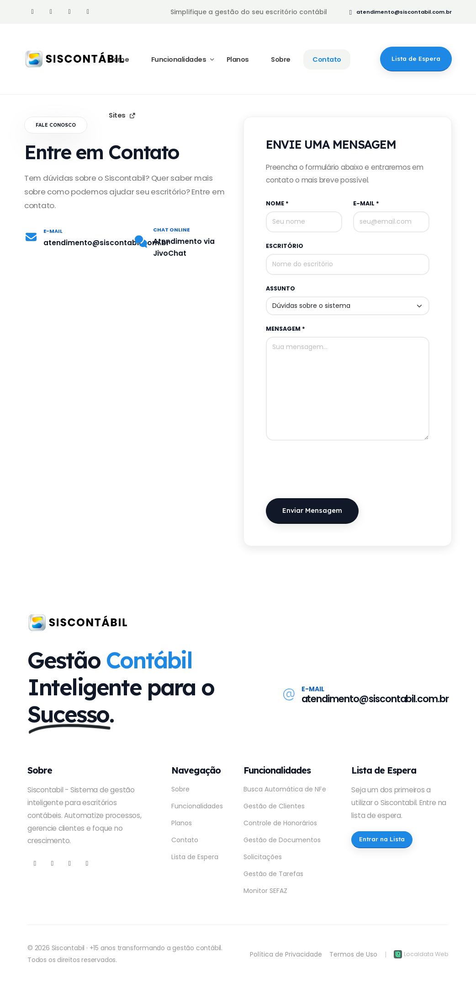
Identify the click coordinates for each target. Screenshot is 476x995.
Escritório (284, 246)
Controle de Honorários (280, 823)
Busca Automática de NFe (284, 789)
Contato (184, 839)
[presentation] (335, 469)
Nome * (277, 203)
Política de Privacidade (286, 954)
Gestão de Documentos (282, 839)
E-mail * (366, 203)
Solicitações (262, 856)
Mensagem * (285, 329)
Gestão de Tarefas (273, 873)
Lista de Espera (194, 856)
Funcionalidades (197, 806)
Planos (181, 823)
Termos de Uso (353, 954)
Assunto (280, 288)
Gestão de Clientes (274, 806)
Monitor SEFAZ (265, 890)
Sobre (180, 789)
